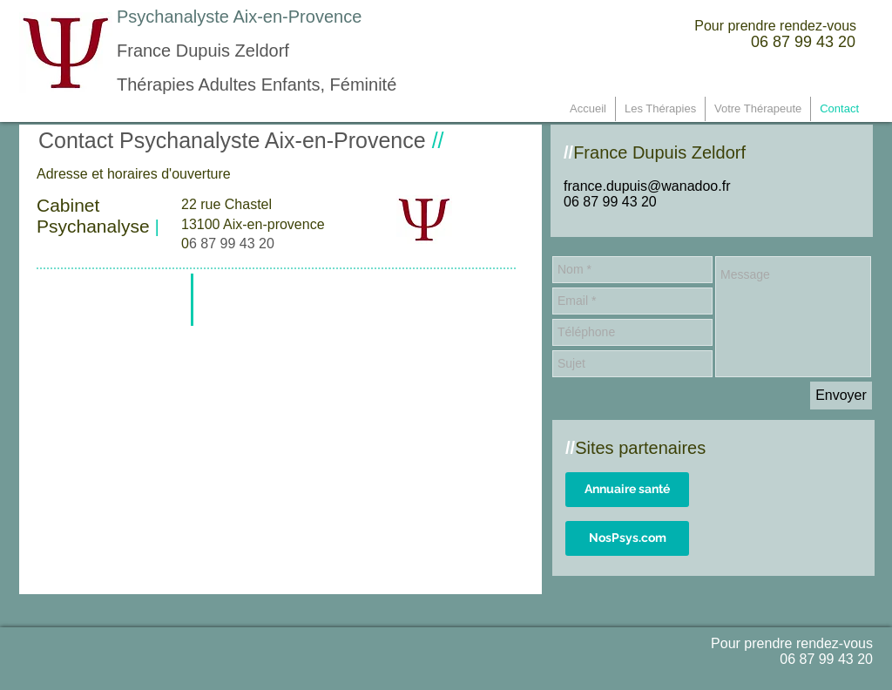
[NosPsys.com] (627, 538)
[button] (758, 109)
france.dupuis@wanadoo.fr (647, 186)
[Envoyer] (841, 395)
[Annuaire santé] (627, 489)
